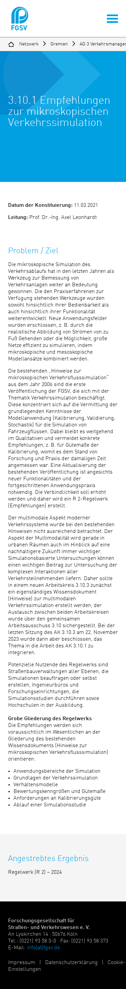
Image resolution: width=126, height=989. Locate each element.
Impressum (21, 962)
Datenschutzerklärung (71, 962)
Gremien (59, 44)
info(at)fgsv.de (43, 948)
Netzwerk (29, 44)
